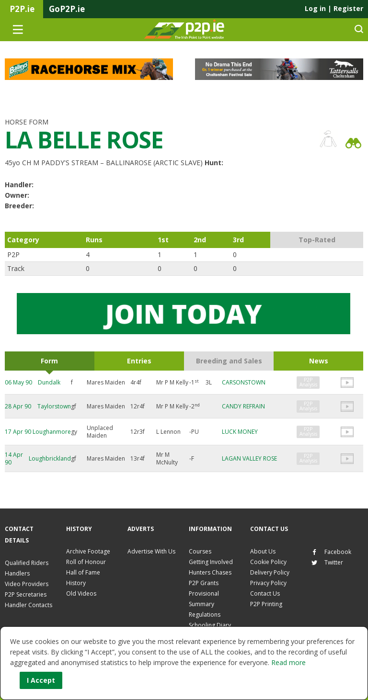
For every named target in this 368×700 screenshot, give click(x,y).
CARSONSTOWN (243, 382)
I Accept (41, 680)
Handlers (17, 573)
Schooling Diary (210, 625)
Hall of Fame (83, 572)
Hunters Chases (210, 572)
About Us (263, 551)
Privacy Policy (268, 583)
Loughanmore (52, 432)
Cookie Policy (268, 562)
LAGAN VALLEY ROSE (249, 458)
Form (49, 360)
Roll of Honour (86, 562)
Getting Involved (211, 562)
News (318, 360)
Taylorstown (54, 406)
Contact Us (265, 593)
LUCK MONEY (240, 432)
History (76, 583)
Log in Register (334, 8)
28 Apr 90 (18, 406)
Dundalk (49, 382)
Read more (288, 662)
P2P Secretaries (25, 594)
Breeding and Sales (229, 360)
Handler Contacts (28, 605)
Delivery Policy (269, 572)
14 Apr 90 (14, 458)
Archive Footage (88, 551)
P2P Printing (266, 604)
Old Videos (81, 593)
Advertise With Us (151, 551)
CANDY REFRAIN (243, 406)
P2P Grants (203, 583)
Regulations (204, 614)
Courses (200, 551)
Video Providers (26, 584)
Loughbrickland (50, 458)
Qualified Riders (26, 563)
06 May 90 (18, 382)
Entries (139, 360)
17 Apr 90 (18, 432)
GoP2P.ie (67, 8)
